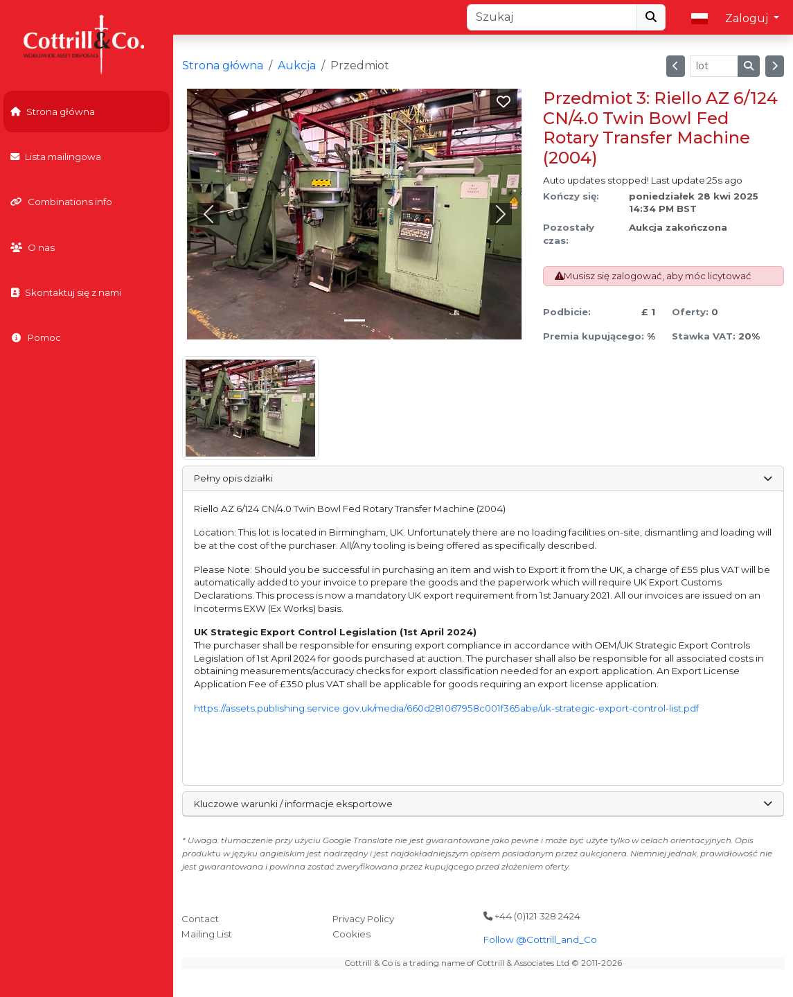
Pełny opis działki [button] (483, 478)
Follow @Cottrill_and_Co (540, 939)
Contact (200, 918)
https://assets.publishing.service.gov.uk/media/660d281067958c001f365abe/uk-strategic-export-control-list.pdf (446, 708)
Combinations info (61, 201)
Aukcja (297, 65)
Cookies (351, 933)
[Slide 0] (354, 320)
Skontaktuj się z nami (65, 292)
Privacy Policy (363, 918)
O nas (32, 247)
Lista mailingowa (55, 156)
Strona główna (52, 111)
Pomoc (35, 337)
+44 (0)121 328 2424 (531, 915)
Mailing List (206, 933)
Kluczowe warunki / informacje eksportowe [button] (483, 803)
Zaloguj (748, 18)
